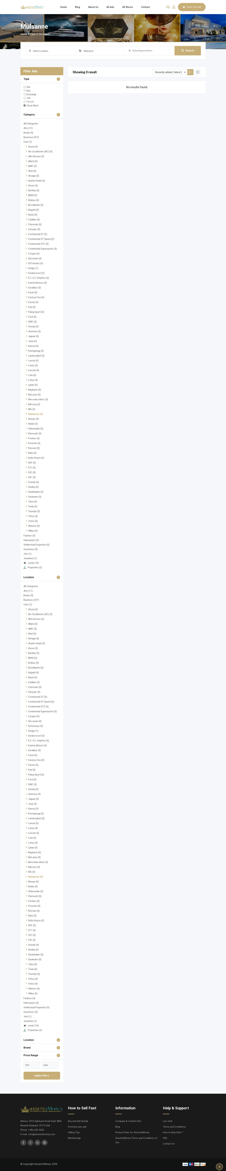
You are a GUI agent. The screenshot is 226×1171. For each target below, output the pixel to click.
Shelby (33, 487)
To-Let (30, 101)
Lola (32, 375)
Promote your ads (77, 1126)
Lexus (33, 365)
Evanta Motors (37, 282)
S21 (32, 472)
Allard (33, 161)
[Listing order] (169, 72)
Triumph (34, 511)
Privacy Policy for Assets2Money (132, 1132)
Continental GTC (38, 243)
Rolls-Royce (36, 457)
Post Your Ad (192, 7)
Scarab (33, 482)
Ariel (32, 171)
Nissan (33, 419)
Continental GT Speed (41, 239)
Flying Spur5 (36, 312)
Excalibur (34, 287)
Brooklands (35, 205)
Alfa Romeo (36, 156)
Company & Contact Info (128, 1121)
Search (187, 50)
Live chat (167, 1121)
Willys (33, 530)
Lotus (33, 380)
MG (31, 409)
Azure (33, 185)
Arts (28, 128)
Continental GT (37, 234)
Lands (31, 563)
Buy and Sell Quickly (78, 1121)
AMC (32, 166)
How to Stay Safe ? (173, 1132)
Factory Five (36, 297)
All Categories (31, 123)
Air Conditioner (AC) (40, 151)
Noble (33, 423)
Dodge (33, 268)
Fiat (31, 307)
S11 (32, 467)
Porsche (34, 443)
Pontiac (34, 438)
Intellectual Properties (36, 544)
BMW (32, 195)
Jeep (32, 341)
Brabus (33, 200)
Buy (28, 90)
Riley (32, 453)
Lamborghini (36, 355)
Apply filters (41, 1075)
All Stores (127, 7)
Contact (145, 7)
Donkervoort (36, 273)
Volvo (33, 521)
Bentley (33, 190)
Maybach (34, 389)
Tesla (32, 506)
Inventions (31, 549)
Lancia (33, 360)
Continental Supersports (42, 248)
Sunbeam (34, 496)
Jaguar (33, 336)
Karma (33, 346)
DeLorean (35, 258)
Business (31, 137)
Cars (28, 141)
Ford (32, 316)
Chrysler (34, 229)
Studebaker (35, 491)
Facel (32, 292)
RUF (32, 462)
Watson (34, 525)
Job (28, 98)
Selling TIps (74, 1132)
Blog (77, 7)
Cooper (33, 253)
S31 (32, 477)
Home (63, 7)
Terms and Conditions (174, 1126)
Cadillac (34, 219)
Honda (33, 326)
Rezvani (34, 448)
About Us (93, 7)
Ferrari (33, 302)
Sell (28, 87)
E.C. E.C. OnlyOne (38, 278)
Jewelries (30, 558)
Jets (28, 553)
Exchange (31, 94)
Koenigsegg (36, 350)
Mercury (34, 404)
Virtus (33, 516)
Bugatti (33, 209)
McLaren (34, 394)
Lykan (33, 384)
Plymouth (34, 433)
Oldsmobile (35, 428)
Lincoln (33, 370)
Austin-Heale (36, 180)
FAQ (165, 1138)
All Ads (110, 7)
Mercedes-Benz (38, 399)
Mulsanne (35, 414)
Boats (28, 132)
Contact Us (169, 1143)
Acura (33, 146)
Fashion (29, 535)
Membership (74, 1138)
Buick (32, 214)
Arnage (33, 175)
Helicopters (31, 540)
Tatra (32, 501)
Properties (33, 567)
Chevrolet (35, 224)
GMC (32, 321)
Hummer (34, 331)
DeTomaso (35, 263)
